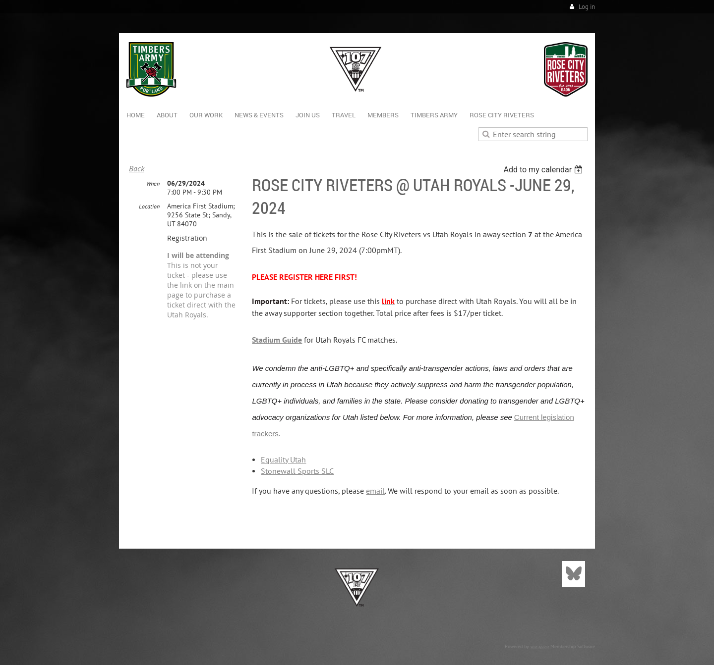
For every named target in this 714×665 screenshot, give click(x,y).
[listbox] (544, 169)
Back (136, 168)
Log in (587, 6)
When (153, 183)
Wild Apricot (540, 647)
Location (149, 206)
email (375, 491)
